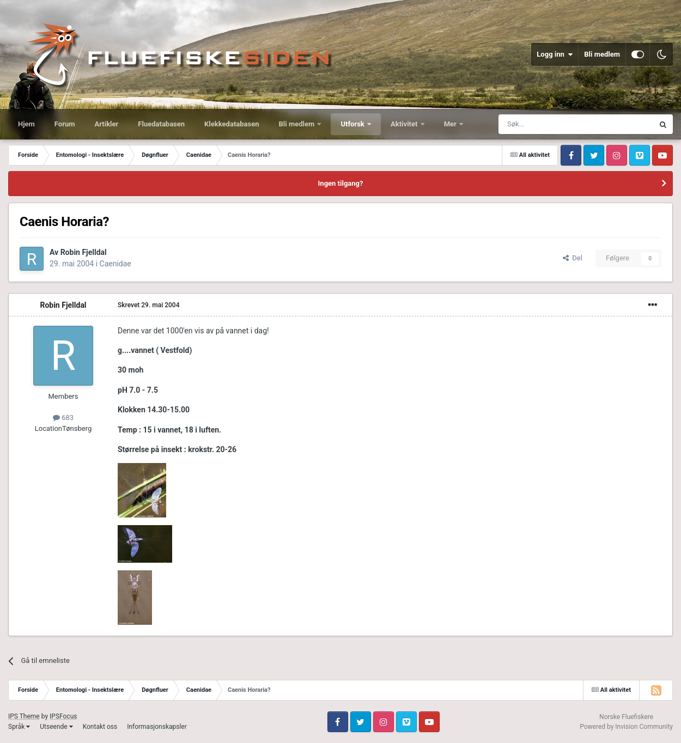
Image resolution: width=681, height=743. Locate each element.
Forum (64, 124)
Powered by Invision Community (626, 726)
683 (63, 417)
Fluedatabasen (161, 124)
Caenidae (115, 263)
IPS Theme (24, 716)
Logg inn (555, 54)
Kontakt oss (100, 726)
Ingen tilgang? (340, 183)
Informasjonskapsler (157, 726)
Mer (451, 124)
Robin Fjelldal (83, 252)
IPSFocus (63, 716)
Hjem (26, 124)
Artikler (107, 124)
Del (572, 258)
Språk (19, 726)
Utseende (56, 726)
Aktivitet (405, 124)
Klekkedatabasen (231, 124)
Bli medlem (602, 54)
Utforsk (353, 124)
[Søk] (545, 124)
